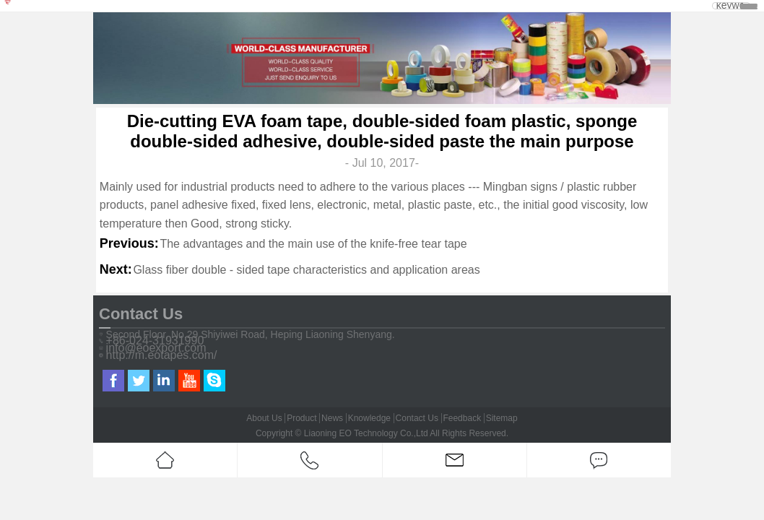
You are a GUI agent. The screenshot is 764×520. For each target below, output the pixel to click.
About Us (264, 418)
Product (301, 418)
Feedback (462, 418)
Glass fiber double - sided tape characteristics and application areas (306, 270)
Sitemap (502, 418)
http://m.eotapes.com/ (161, 355)
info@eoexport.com (156, 348)
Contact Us (417, 418)
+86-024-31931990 (155, 341)
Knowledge (369, 418)
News (332, 418)
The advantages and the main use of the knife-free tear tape (313, 244)
